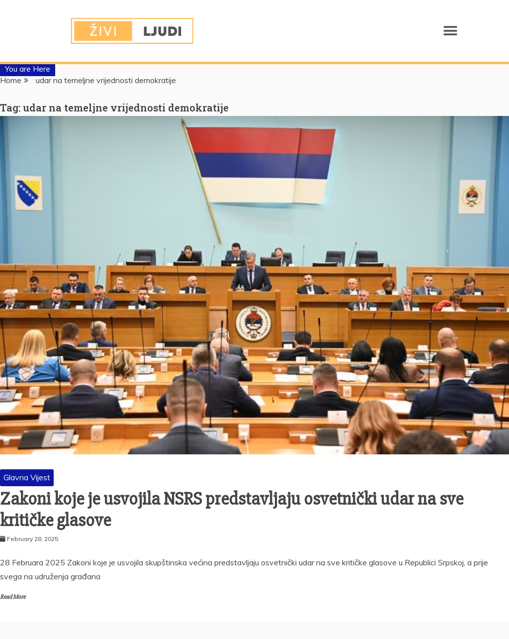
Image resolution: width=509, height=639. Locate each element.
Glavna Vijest (26, 477)
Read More (12, 597)
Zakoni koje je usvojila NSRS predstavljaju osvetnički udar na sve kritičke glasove (231, 510)
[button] (450, 31)
